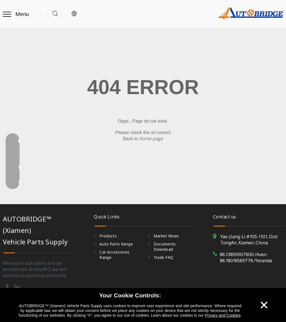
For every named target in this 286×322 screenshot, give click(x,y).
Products (108, 235)
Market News (166, 235)
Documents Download (165, 246)
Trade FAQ (163, 257)
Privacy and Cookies (223, 315)
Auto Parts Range (116, 244)
